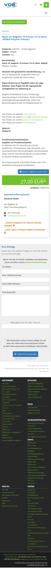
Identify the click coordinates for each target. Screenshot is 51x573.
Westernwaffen (7, 424)
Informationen (30, 114)
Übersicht (5, 384)
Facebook (36, 559)
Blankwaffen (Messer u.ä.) (11, 389)
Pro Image (31, 522)
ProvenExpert (32, 525)
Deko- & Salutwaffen (9, 400)
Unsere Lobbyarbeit (35, 429)
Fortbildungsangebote (35, 454)
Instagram (23, 559)
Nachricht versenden (25, 354)
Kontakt (5, 498)
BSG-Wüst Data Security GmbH (38, 533)
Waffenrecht (32, 464)
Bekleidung (6, 429)
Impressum (6, 501)
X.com (30, 559)
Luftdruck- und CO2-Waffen (11, 405)
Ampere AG (32, 490)
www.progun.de (11, 557)
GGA (29, 501)
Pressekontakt (33, 407)
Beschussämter (33, 470)
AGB (25, 117)
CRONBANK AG (33, 495)
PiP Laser (31, 519)
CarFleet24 (31, 492)
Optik (4, 411)
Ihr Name (6, 266)
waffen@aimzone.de (17, 215)
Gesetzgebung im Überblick (37, 437)
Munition (5, 408)
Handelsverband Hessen (36, 541)
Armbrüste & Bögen (9, 386)
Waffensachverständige (36, 473)
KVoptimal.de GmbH (35, 511)
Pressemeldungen (34, 410)
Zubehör (5, 427)
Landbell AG (32, 544)
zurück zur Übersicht (14, 22)
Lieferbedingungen (39, 117)
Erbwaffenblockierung (35, 478)
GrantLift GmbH (33, 503)
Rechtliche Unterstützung (36, 528)
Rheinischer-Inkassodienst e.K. (38, 546)
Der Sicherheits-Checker (36, 498)
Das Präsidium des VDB (10, 495)
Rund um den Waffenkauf (36, 467)
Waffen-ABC (32, 462)
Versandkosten (29, 122)
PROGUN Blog (32, 456)
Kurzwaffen (6, 397)
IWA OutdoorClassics (35, 509)
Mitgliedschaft (32, 394)
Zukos (30, 549)
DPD (29, 536)
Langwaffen (6, 402)
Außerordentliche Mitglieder (38, 389)
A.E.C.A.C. (31, 481)
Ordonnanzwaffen (8, 419)
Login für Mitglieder (35, 397)
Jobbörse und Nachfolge (36, 459)
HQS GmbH (32, 506)
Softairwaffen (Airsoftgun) (11, 416)
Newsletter (31, 483)
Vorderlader (6, 421)
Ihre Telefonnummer (11, 275)
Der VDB (5, 490)
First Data (31, 538)
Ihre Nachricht (8, 292)
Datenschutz (23, 554)
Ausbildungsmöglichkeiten (37, 475)
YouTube (43, 559)
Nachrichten (32, 443)
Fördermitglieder (34, 392)
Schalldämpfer (7, 413)
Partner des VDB (8, 492)
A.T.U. (30, 530)
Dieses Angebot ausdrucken (33, 171)
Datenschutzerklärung (33, 119)
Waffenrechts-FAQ (34, 413)
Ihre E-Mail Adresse (11, 283)
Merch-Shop (32, 446)
